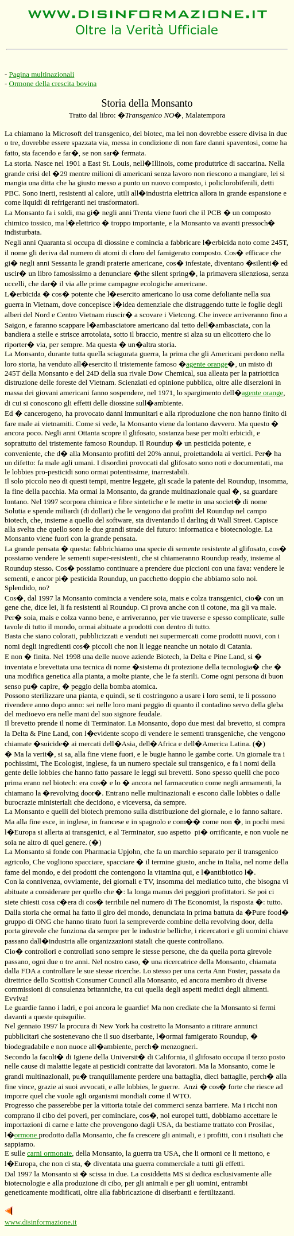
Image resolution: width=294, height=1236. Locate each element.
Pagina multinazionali (42, 74)
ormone (26, 1134)
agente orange (207, 364)
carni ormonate (49, 1153)
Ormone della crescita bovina (53, 83)
